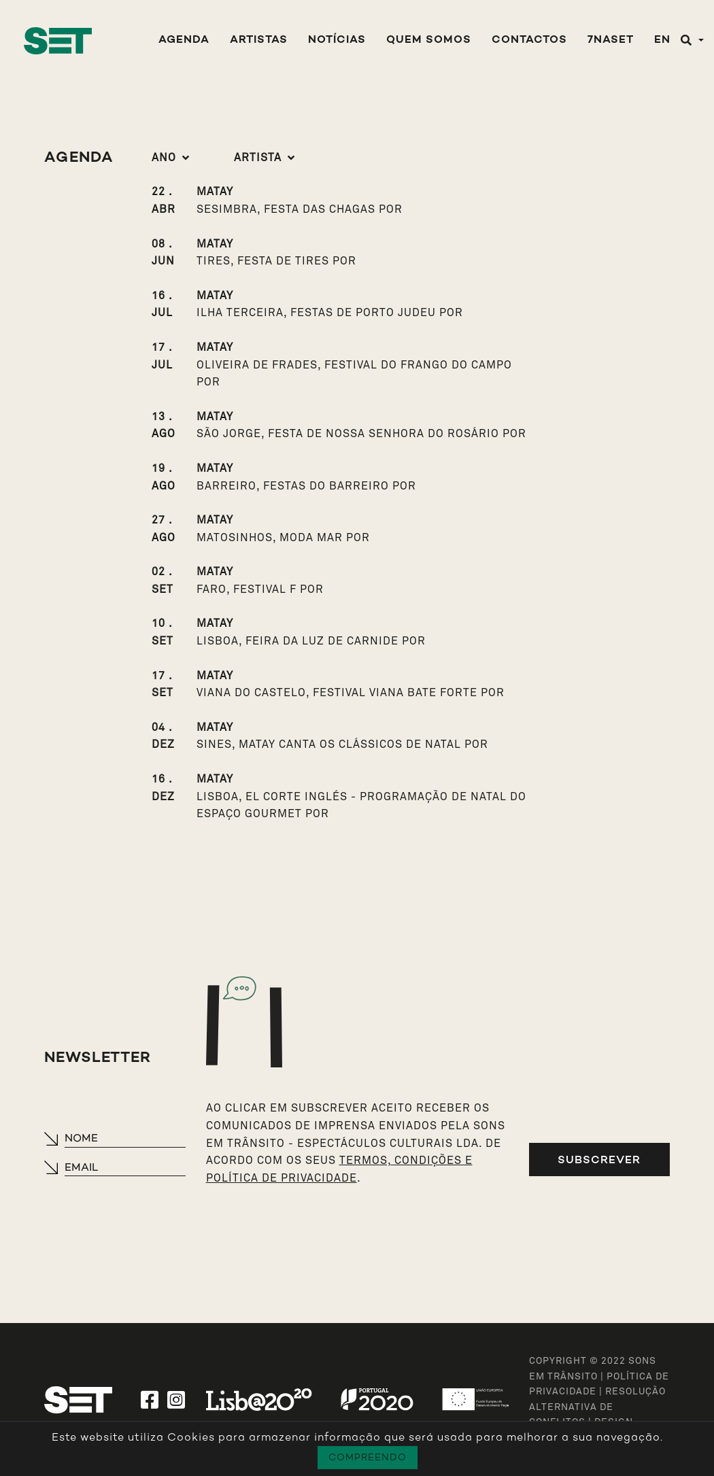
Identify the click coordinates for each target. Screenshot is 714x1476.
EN (662, 40)
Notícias (337, 40)
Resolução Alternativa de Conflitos (597, 1407)
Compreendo (367, 1457)
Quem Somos (428, 40)
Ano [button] (164, 157)
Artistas (259, 40)
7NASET (611, 40)
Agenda (183, 40)
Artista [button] (258, 157)
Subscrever (599, 1159)
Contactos (529, 40)
